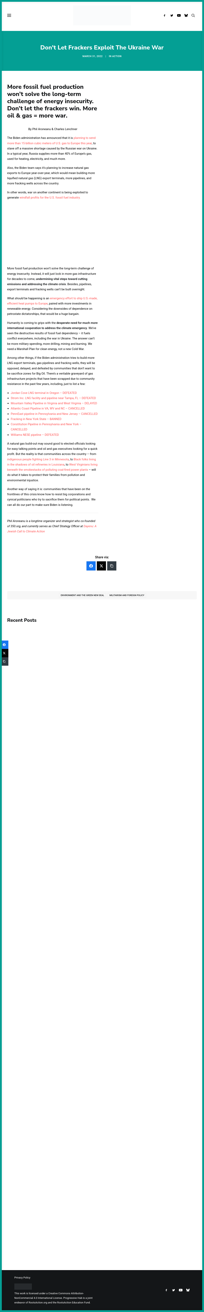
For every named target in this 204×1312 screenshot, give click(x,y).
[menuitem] (165, 15)
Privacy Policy (22, 1277)
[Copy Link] (111, 565)
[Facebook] (91, 565)
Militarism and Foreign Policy (126, 595)
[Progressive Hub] (102, 15)
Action (117, 56)
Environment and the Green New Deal (82, 595)
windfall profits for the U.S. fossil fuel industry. (50, 197)
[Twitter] (101, 565)
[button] (165, 15)
